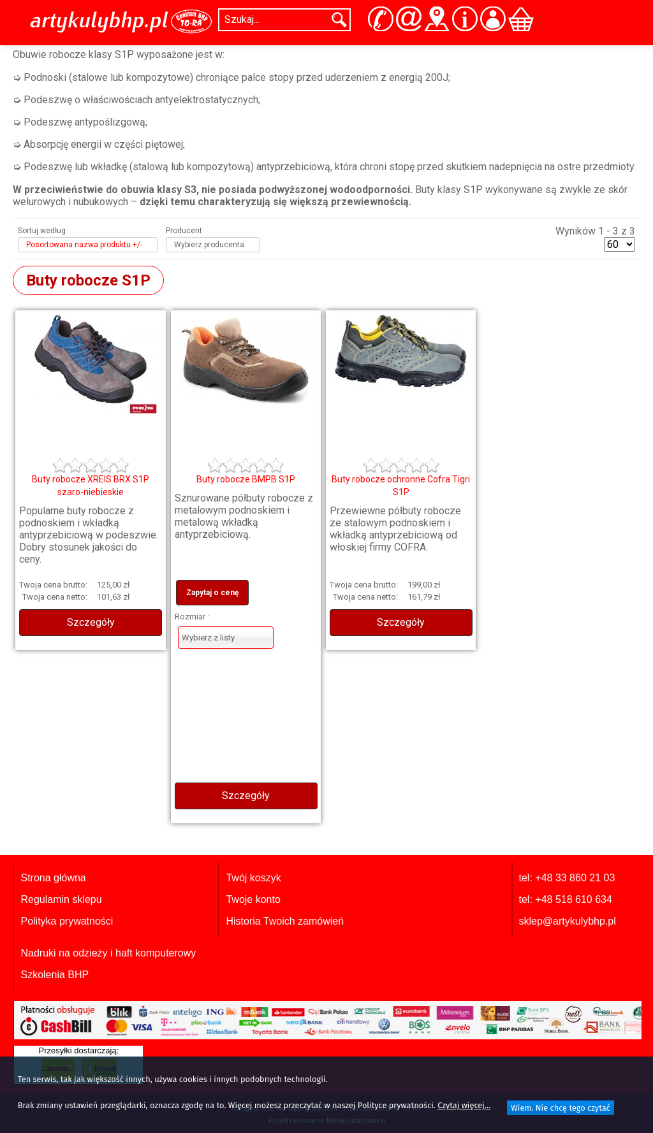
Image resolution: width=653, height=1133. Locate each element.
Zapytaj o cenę (212, 592)
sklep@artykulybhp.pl (567, 921)
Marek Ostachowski (355, 1120)
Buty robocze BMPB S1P (245, 479)
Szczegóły (91, 622)
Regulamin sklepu (60, 899)
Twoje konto (253, 899)
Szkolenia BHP (54, 974)
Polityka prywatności (66, 921)
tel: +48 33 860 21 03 (567, 877)
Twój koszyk (253, 877)
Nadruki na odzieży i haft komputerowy (108, 953)
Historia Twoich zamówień (285, 921)
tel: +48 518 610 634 (565, 899)
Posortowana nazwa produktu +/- (84, 244)
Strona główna (52, 877)
